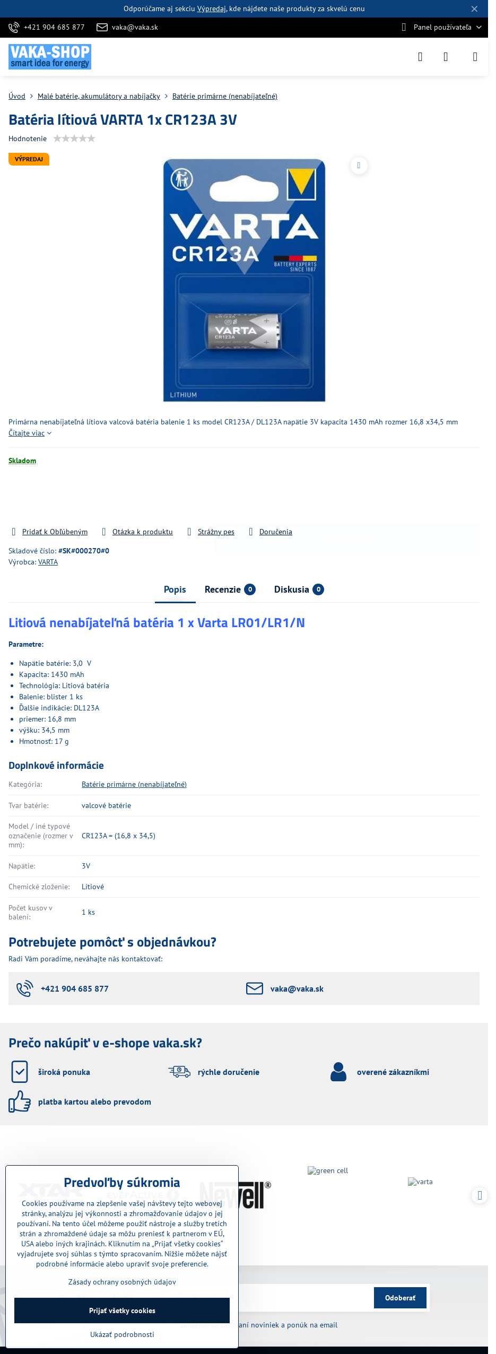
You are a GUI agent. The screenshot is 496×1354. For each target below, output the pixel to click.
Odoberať (400, 1298)
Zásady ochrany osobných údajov (122, 1282)
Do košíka (346, 502)
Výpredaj (211, 8)
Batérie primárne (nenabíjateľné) (134, 784)
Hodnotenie (27, 138)
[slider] (74, 138)
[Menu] (475, 56)
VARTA (48, 562)
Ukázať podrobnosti (122, 1334)
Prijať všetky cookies (122, 1310)
